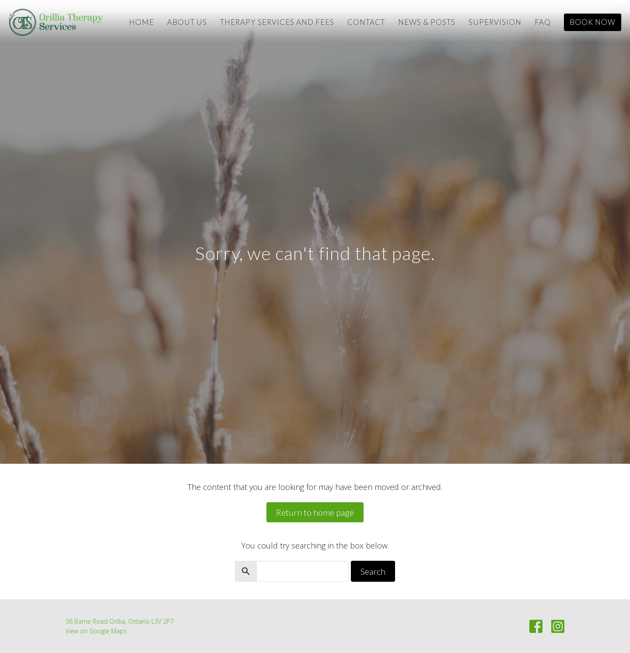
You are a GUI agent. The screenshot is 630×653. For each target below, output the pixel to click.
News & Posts (426, 22)
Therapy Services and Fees (277, 22)
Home (141, 22)
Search (372, 571)
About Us (187, 22)
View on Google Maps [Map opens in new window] (96, 631)
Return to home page (315, 512)
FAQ (543, 22)
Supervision (495, 22)
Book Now (593, 22)
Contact (366, 22)
